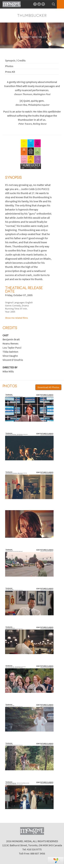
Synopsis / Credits (15, 60)
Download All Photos (48, 387)
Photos (9, 66)
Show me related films (16, 317)
